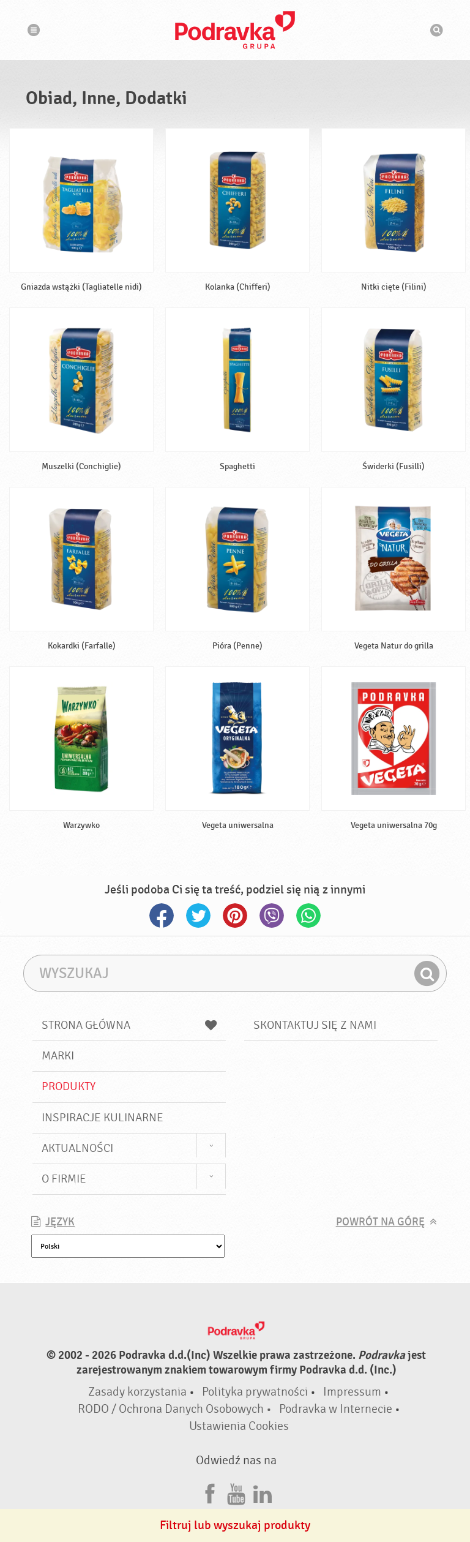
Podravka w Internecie (335, 1409)
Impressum (352, 1392)
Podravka (235, 30)
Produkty (68, 1086)
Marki (58, 1055)
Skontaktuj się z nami (314, 1025)
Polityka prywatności (255, 1392)
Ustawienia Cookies (239, 1426)
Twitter (198, 915)
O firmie (64, 1179)
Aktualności (77, 1148)
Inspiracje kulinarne (102, 1117)
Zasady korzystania (137, 1392)
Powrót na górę (380, 1222)
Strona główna (129, 1025)
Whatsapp (308, 915)
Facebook (161, 915)
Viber (271, 915)
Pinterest (235, 915)
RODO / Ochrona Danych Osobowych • (176, 1409)
